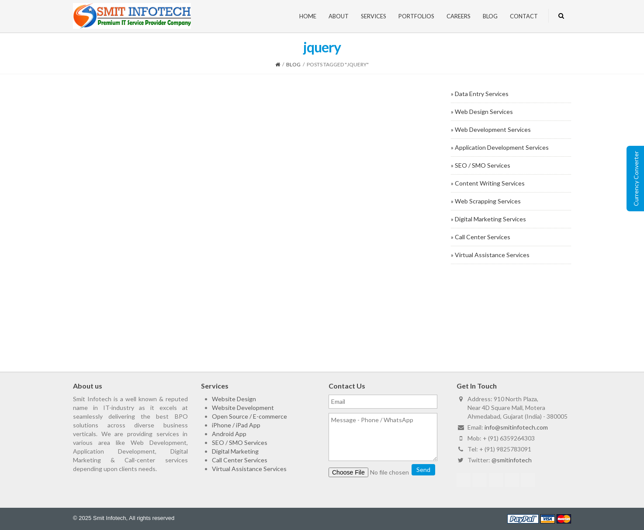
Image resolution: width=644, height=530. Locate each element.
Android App (229, 433)
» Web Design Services (482, 111)
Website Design (234, 399)
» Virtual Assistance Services (490, 254)
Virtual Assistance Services (249, 468)
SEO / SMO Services (239, 442)
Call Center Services (239, 460)
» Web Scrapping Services (486, 201)
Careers (459, 16)
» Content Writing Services (488, 183)
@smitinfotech (512, 460)
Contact (524, 16)
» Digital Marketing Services (488, 219)
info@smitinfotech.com (516, 427)
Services (373, 16)
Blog (490, 16)
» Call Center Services (480, 237)
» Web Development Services (491, 129)
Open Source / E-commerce (249, 416)
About (339, 16)
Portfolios (416, 16)
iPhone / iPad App (236, 425)
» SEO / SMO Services (480, 165)
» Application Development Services (500, 147)
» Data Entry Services (480, 93)
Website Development (243, 407)
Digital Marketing (235, 451)
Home (307, 16)
